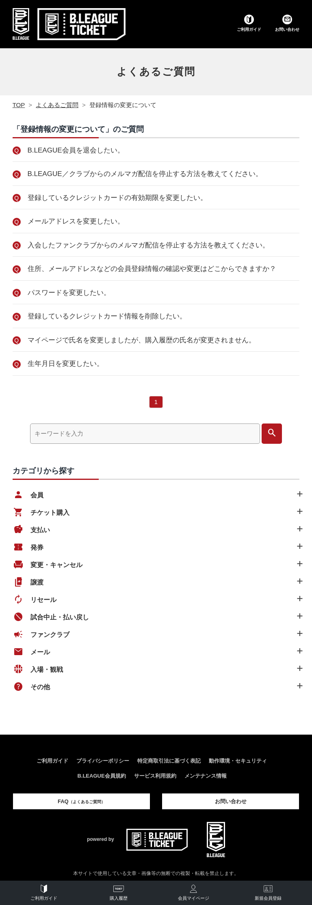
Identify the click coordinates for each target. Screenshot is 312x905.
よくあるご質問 (156, 71)
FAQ (81, 801)
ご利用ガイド (52, 761)
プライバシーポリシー (102, 761)
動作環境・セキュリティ (238, 761)
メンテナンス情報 (205, 776)
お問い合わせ (231, 801)
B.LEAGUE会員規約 (101, 776)
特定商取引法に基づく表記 (169, 761)
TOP (19, 104)
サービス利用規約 (155, 776)
